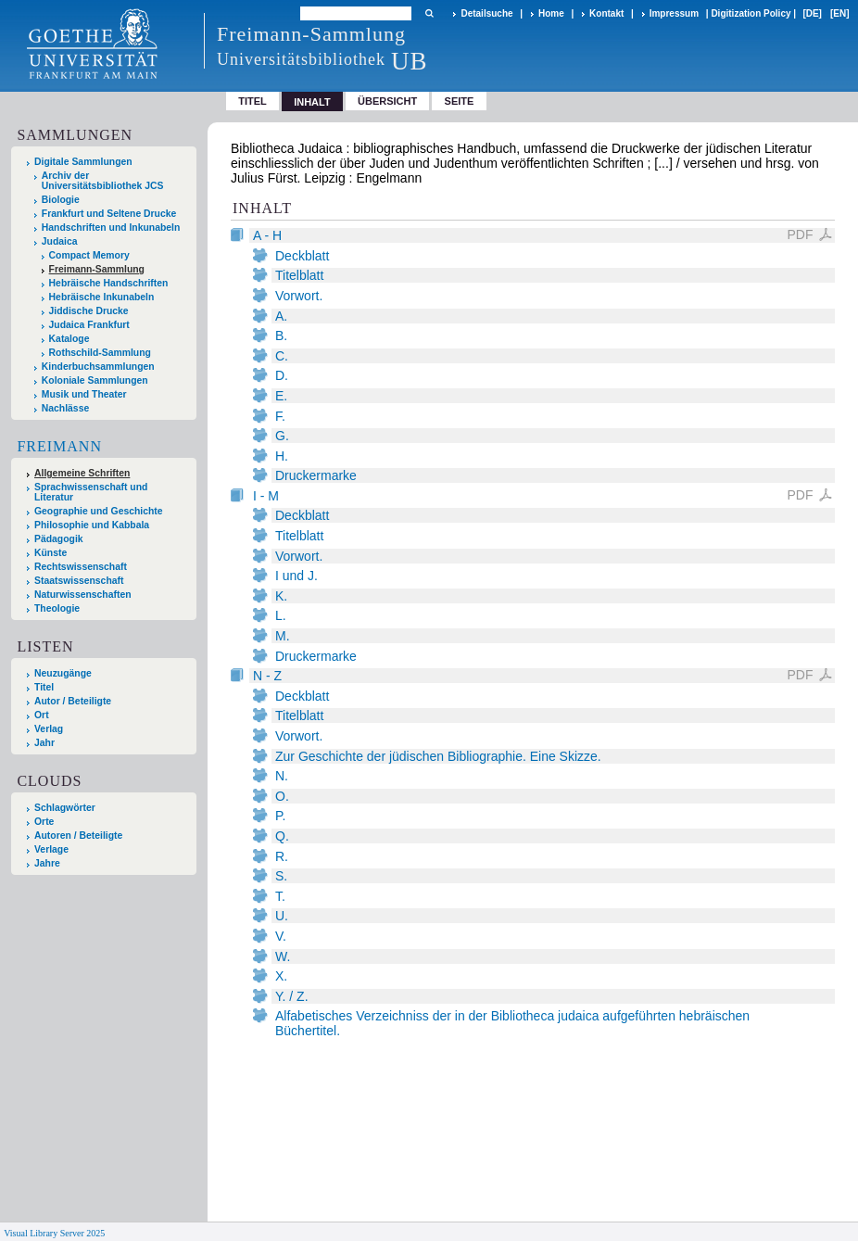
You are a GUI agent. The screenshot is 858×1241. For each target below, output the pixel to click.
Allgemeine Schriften (82, 473)
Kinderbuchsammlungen (98, 366)
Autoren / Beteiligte (78, 835)
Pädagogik (58, 539)
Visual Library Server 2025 (54, 1233)
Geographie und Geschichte (98, 511)
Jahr (44, 743)
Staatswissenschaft (78, 581)
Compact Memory (89, 255)
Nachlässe (65, 408)
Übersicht (387, 101)
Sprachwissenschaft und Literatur (90, 492)
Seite (459, 101)
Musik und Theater (84, 394)
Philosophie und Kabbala (91, 525)
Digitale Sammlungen (83, 162)
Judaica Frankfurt (89, 325)
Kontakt (606, 13)
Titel (252, 101)
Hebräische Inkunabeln (102, 297)
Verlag (48, 729)
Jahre (47, 863)
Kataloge (69, 339)
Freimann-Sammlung (97, 269)
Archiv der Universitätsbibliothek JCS (103, 181)
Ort (41, 715)
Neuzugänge (63, 673)
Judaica (60, 241)
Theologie (57, 608)
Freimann (59, 446)
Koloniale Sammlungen (95, 380)
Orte (44, 822)
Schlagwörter (64, 808)
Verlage (51, 849)
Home (551, 13)
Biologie (61, 200)
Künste (50, 553)
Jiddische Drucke (89, 311)
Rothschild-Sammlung (100, 353)
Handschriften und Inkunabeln (111, 227)
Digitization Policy (750, 13)
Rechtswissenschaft (80, 567)
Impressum (674, 13)
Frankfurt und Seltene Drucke (109, 214)
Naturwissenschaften (83, 594)
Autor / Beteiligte (72, 701)
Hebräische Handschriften (109, 283)
